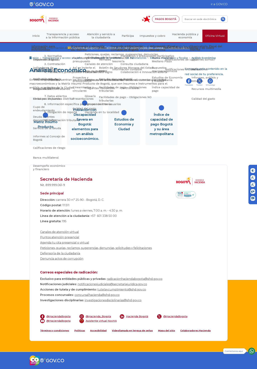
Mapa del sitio (166, 330)
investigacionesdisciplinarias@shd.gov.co (113, 300)
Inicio (34, 58)
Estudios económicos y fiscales (169, 57)
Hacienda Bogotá (134, 316)
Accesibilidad (98, 330)
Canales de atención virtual (59, 232)
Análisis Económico (204, 57)
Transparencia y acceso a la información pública (63, 57)
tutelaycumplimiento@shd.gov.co (121, 289)
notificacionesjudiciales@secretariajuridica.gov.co (112, 284)
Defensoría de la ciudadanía (60, 253)
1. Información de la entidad (105, 57)
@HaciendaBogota (55, 316)
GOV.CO (222, 4)
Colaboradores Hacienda (195, 330)
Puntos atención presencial (59, 237)
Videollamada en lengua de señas (132, 330)
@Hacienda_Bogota (95, 316)
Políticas (79, 330)
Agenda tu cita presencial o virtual (64, 242)
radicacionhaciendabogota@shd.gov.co (134, 279)
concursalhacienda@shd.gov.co (97, 295)
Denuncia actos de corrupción (61, 258)
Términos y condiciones (54, 330)
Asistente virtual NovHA (98, 321)
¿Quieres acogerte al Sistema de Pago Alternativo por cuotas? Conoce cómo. (130, 47)
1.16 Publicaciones (135, 57)
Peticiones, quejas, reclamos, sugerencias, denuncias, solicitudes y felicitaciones (96, 248)
